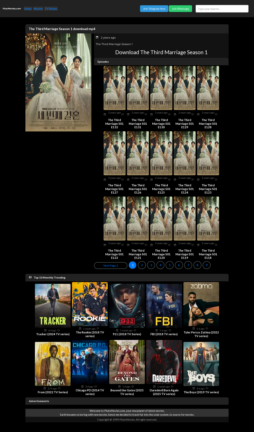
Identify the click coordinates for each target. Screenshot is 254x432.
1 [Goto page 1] (98, 264)
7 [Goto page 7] (154, 264)
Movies (38, 8)
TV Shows (51, 8)
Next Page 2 (218, 264)
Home (28, 8)
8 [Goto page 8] (163, 264)
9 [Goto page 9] (172, 264)
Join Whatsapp (180, 8)
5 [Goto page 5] (135, 264)
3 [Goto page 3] (116, 264)
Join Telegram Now (154, 8)
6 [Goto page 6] (144, 264)
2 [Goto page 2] (107, 264)
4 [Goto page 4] (126, 264)
